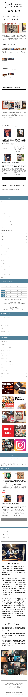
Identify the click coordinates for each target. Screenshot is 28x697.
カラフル (18, 464)
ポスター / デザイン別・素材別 (12, 16)
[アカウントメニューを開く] (15, 11)
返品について (7, 684)
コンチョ (13, 463)
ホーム (3, 16)
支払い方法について (10, 683)
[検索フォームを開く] (12, 11)
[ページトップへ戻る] (14, 678)
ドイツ (24, 463)
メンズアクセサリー (18, 458)
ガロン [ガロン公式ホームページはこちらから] (14, 692)
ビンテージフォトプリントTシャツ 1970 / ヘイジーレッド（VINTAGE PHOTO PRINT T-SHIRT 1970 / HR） (8, 139)
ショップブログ (11, 687)
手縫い (8, 464)
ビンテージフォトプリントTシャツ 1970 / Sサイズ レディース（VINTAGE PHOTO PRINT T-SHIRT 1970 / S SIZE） (20, 164)
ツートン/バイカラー (13, 464)
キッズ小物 (13, 458)
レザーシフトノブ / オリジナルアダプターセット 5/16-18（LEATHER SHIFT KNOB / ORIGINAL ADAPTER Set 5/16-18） (8, 505)
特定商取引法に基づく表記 (16, 684)
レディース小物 (7, 458)
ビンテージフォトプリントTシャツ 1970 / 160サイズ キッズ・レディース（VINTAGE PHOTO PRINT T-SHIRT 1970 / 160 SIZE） (20, 140)
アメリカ (20, 463)
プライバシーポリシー (9, 686)
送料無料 (4, 463)
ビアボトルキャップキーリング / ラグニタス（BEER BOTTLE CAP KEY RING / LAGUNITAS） (20, 482)
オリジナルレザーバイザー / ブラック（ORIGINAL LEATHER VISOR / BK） (8, 482)
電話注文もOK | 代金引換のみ (14, 306)
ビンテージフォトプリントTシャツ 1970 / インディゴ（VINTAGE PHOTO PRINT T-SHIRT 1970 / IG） (8, 164)
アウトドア (22, 464)
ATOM (19, 687)
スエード (16, 463)
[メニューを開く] (9, 11)
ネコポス (8, 463)
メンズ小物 (3, 458)
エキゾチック (5, 465)
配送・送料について (19, 683)
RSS (16, 687)
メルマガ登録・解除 (18, 686)
